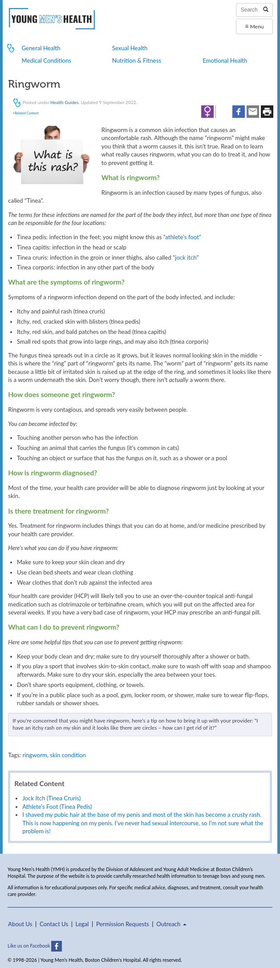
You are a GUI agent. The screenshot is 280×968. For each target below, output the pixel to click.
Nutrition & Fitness (136, 60)
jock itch (185, 257)
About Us (20, 924)
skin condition (68, 755)
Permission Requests (122, 924)
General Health (40, 48)
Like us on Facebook (35, 945)
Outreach (171, 924)
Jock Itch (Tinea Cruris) (51, 798)
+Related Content (25, 113)
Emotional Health (225, 60)
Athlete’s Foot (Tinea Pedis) (57, 806)
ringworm (34, 755)
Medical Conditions (46, 60)
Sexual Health (130, 48)
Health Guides (64, 101)
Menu (254, 26)
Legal (82, 924)
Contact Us (54, 924)
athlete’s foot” (183, 237)
